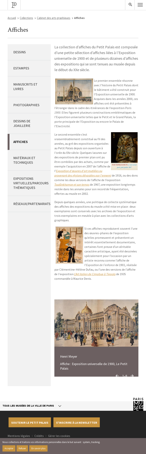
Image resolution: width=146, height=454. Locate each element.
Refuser (22, 448)
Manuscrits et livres (25, 86)
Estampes (21, 68)
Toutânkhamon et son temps (71, 184)
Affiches (20, 142)
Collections (26, 18)
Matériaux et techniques (24, 160)
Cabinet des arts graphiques (53, 18)
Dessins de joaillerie (21, 123)
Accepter (9, 448)
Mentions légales (19, 436)
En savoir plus (38, 448)
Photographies (26, 105)
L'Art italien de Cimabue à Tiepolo (95, 274)
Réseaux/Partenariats (31, 204)
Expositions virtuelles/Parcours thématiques (30, 183)
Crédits (39, 436)
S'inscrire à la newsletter (76, 422)
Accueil (12, 18)
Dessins (19, 52)
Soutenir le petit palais (29, 422)
